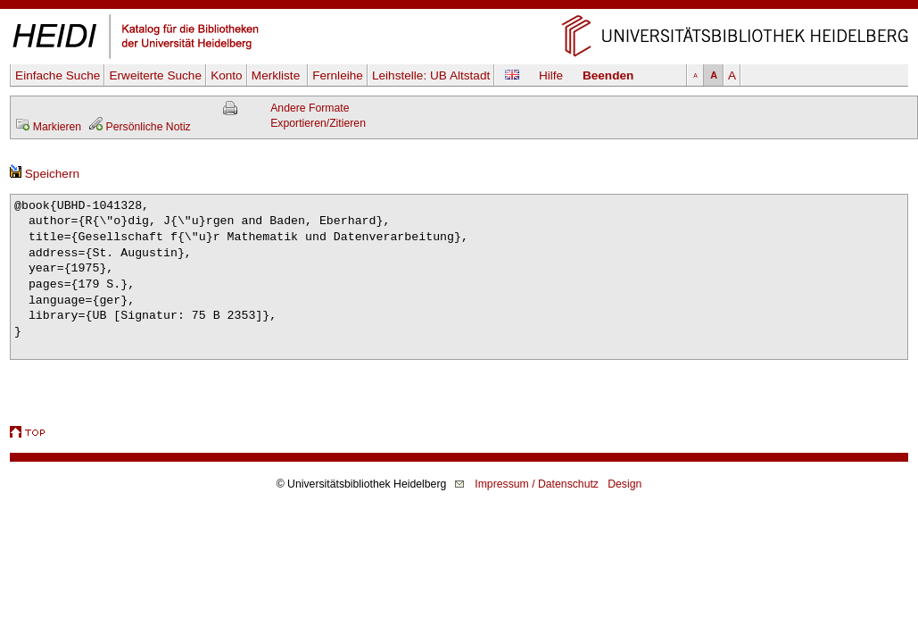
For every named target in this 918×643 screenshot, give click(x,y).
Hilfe (551, 75)
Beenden (608, 75)
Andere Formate (309, 108)
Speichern (44, 173)
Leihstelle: (431, 75)
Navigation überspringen (459, 7)
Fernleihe (337, 75)
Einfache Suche (57, 75)
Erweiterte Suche (155, 75)
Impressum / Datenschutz (537, 484)
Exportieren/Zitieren (318, 123)
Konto (227, 75)
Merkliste (277, 75)
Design (624, 484)
